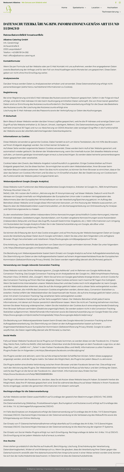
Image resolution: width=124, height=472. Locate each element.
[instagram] (120, 2)
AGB (68, 469)
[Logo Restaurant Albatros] (7, 6)
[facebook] (116, 2)
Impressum (48, 469)
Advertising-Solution (89, 469)
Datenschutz (59, 469)
